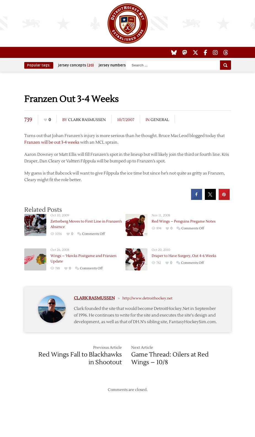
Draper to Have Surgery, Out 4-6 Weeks (184, 256)
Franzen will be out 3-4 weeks (51, 142)
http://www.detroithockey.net (147, 298)
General (160, 119)
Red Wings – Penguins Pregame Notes (184, 221)
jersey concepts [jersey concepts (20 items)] (76, 65)
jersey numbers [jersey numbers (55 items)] (116, 65)
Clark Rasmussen (87, 119)
